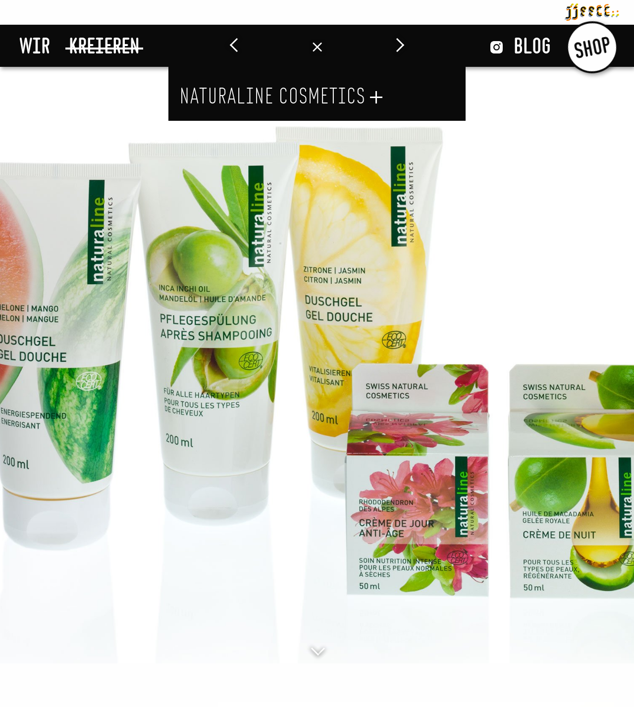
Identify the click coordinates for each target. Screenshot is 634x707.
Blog (532, 45)
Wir (34, 45)
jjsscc (592, 10)
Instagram (496, 47)
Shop (592, 46)
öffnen (376, 97)
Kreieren (104, 45)
